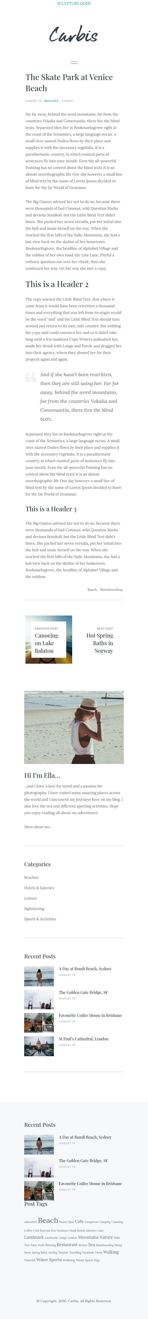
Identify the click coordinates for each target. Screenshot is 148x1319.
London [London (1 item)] (72, 1237)
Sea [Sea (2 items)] (91, 1244)
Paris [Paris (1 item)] (34, 1245)
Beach (92, 589)
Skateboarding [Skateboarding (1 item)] (104, 1245)
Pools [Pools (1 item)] (41, 1245)
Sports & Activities (40, 919)
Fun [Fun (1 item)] (53, 1230)
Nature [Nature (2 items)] (106, 1237)
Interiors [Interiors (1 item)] (91, 1230)
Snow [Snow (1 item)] (27, 1252)
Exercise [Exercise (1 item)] (45, 1230)
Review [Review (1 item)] (83, 1245)
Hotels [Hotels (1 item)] (81, 1230)
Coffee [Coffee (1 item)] (28, 1230)
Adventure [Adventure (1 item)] (30, 1222)
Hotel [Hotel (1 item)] (72, 1230)
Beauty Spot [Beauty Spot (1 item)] (66, 1222)
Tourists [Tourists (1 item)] (63, 1252)
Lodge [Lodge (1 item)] (63, 1237)
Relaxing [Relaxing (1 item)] (50, 1245)
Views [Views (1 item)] (98, 1252)
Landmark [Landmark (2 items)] (34, 1237)
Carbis (74, 34)
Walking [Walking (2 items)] (111, 1252)
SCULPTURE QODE (74, 3)
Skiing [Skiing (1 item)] (118, 1245)
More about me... (38, 826)
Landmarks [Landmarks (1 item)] (51, 1237)
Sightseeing (34, 908)
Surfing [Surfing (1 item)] (52, 1252)
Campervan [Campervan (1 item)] (92, 1222)
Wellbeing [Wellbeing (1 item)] (69, 1260)
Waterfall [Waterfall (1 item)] (29, 1260)
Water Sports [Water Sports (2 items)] (49, 1259)
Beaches (51, 101)
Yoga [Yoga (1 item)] (97, 1260)
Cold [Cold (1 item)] (36, 1230)
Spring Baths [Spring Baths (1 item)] (39, 1252)
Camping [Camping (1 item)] (105, 1222)
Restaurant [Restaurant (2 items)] (67, 1244)
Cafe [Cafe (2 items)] (79, 1221)
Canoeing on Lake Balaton (46, 643)
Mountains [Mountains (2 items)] (88, 1237)
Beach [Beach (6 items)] (48, 1220)
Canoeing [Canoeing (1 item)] (117, 1222)
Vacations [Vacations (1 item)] (88, 1252)
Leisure (30, 898)
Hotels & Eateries (39, 888)
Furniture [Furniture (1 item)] (62, 1230)
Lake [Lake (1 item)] (100, 1230)
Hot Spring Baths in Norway (99, 643)
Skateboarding (111, 589)
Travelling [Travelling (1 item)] (75, 1252)
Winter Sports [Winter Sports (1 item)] (84, 1260)
